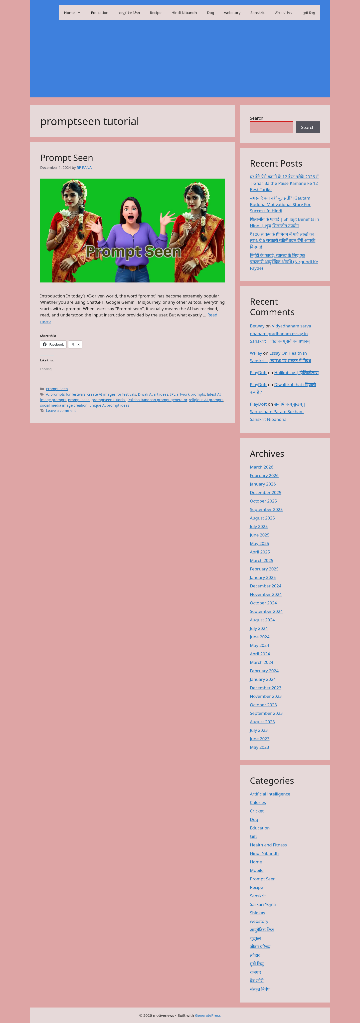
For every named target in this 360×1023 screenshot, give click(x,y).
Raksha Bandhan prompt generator (157, 399)
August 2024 (262, 620)
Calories (258, 802)
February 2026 (264, 475)
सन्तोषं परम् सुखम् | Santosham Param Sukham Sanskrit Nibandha (278, 411)
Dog (210, 12)
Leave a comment (61, 410)
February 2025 (264, 569)
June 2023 (260, 739)
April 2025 (260, 552)
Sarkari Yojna (263, 904)
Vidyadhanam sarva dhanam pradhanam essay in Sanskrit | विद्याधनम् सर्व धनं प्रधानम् (280, 333)
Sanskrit (257, 12)
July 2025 (259, 526)
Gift (253, 836)
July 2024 (259, 628)
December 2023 (265, 688)
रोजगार (255, 972)
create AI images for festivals (111, 394)
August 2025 (262, 518)
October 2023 (263, 705)
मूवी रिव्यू (309, 12)
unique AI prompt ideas (109, 405)
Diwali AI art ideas (153, 394)
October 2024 (263, 603)
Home (75, 12)
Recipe (156, 12)
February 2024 (264, 671)
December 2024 (265, 586)
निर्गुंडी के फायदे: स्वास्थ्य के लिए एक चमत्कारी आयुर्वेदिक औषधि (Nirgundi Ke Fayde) (284, 262)
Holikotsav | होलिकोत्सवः (296, 372)
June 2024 (260, 637)
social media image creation (64, 405)
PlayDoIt (258, 372)
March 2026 (261, 467)
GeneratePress (208, 1015)
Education (99, 12)
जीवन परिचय (284, 12)
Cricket (257, 811)
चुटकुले (255, 938)
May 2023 (259, 747)
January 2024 (263, 679)
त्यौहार (255, 955)
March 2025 (261, 560)
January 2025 (263, 577)
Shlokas (257, 913)
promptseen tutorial (109, 399)
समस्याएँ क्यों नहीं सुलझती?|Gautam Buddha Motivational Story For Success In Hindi (280, 204)
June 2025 (260, 535)
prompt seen (79, 399)
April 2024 (260, 654)
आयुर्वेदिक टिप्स (129, 12)
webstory (232, 12)
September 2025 (266, 509)
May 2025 (259, 543)
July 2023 (259, 730)
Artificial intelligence (270, 794)
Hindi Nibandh (184, 12)
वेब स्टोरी (257, 981)
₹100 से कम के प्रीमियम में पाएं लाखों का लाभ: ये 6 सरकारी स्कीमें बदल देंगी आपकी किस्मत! (282, 240)
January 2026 (263, 484)
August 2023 (262, 722)
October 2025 (263, 501)
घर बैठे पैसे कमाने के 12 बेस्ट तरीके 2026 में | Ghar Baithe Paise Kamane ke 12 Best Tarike (284, 183)
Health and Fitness (268, 845)
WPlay (256, 353)
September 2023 (266, 713)
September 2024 (266, 611)
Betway (257, 326)
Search (256, 118)
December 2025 (265, 492)
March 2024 (261, 662)
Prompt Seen (66, 157)
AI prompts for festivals (65, 394)
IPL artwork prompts (187, 394)
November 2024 (266, 594)
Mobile (257, 870)
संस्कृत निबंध (260, 989)
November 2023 (266, 696)
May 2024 (259, 645)
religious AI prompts (206, 399)
